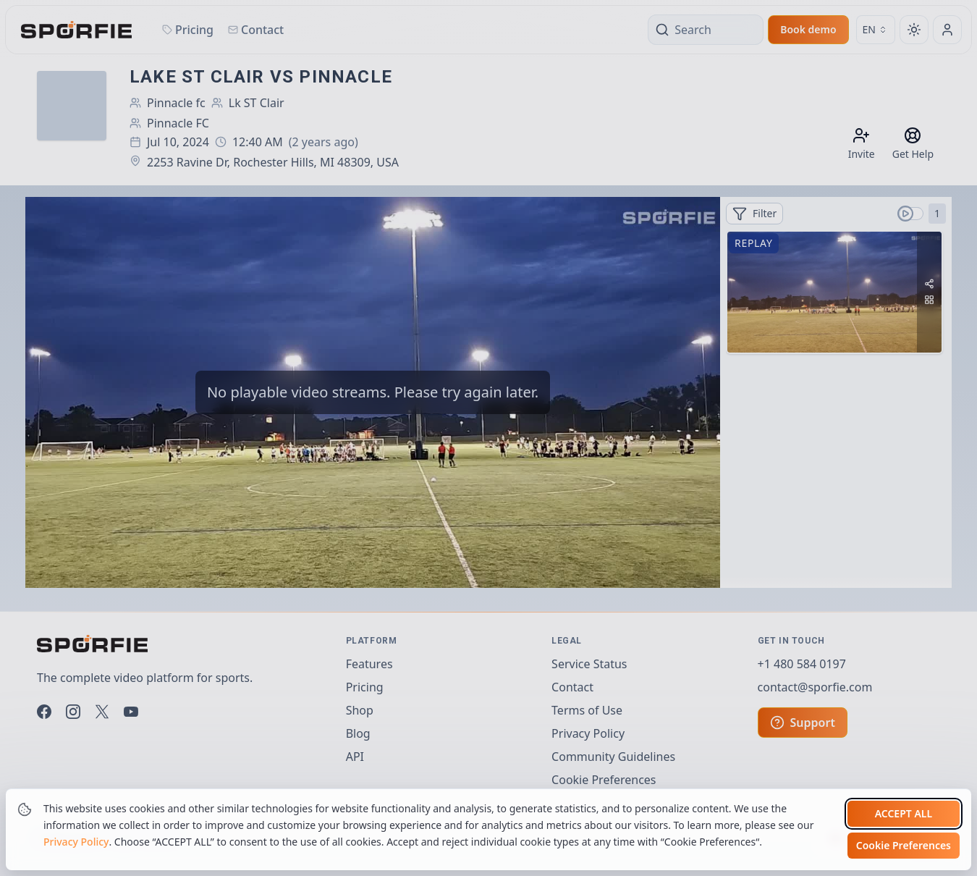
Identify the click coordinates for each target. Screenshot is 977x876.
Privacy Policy (76, 841)
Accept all (903, 813)
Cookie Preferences (903, 845)
